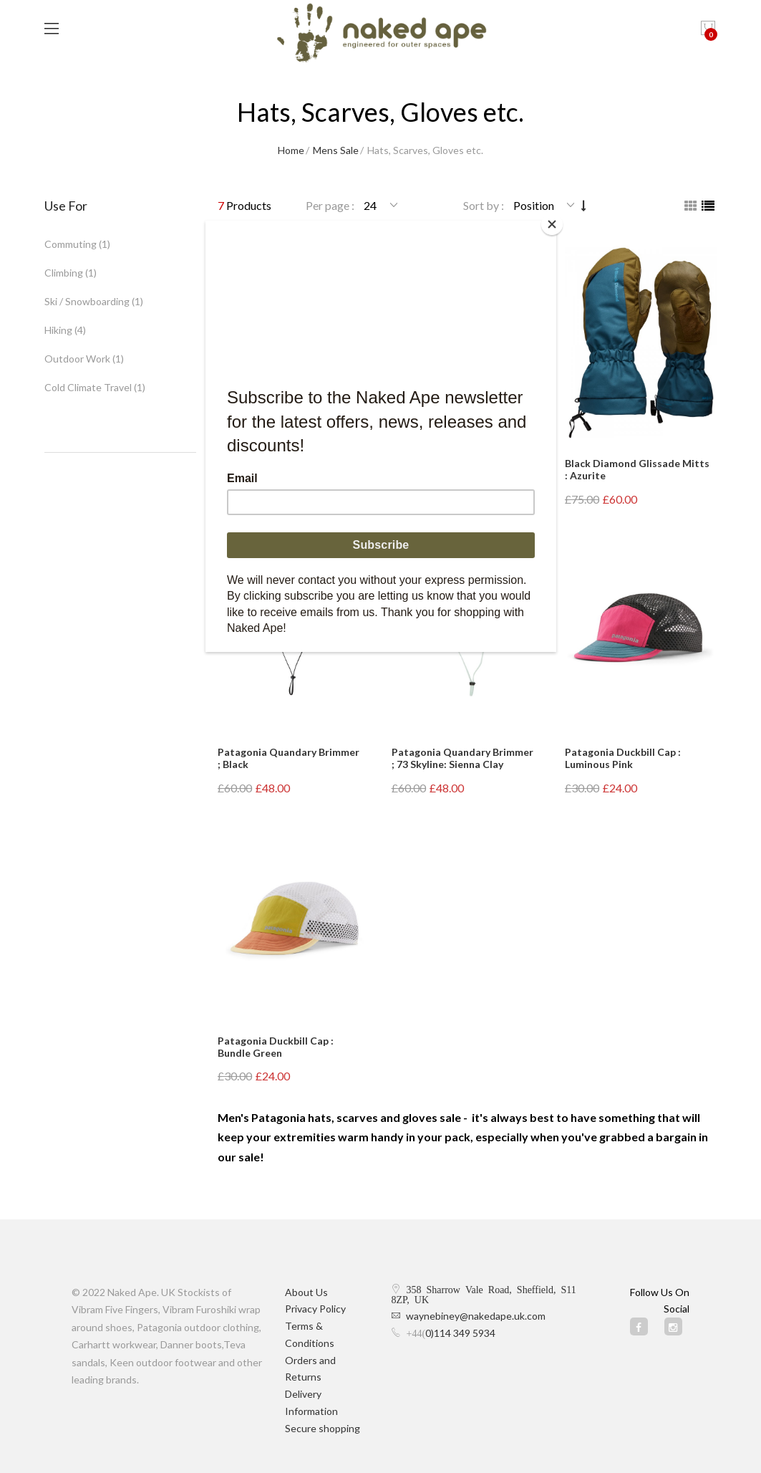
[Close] (552, 224)
